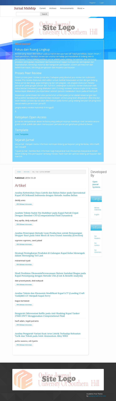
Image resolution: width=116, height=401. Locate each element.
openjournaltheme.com (97, 396)
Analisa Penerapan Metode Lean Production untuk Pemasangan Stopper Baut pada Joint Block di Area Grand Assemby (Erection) (49, 234)
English (96, 214)
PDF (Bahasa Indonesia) (24, 204)
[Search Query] (28, 14)
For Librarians (97, 251)
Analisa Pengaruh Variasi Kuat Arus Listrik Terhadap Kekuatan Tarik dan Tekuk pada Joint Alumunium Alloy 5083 (48, 335)
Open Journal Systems (96, 184)
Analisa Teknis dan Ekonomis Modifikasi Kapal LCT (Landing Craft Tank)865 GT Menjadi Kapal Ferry (49, 294)
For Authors (97, 244)
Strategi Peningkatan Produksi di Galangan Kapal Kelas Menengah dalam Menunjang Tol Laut (50, 254)
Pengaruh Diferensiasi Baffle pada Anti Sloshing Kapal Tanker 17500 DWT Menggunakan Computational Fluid (47, 314)
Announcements (67, 8)
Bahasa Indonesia (97, 209)
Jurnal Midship (25, 8)
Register (93, 3)
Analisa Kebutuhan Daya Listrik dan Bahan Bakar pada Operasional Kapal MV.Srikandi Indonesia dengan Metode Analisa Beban (50, 194)
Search (44, 14)
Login (102, 3)
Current (43, 8)
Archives (52, 8)
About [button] (80, 8)
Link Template (21, 134)
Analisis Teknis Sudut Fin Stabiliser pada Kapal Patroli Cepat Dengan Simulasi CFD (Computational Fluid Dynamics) (46, 214)
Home (19, 172)
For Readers (97, 237)
